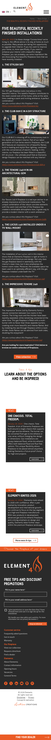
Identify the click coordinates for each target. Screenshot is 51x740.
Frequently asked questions (15, 633)
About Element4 (11, 662)
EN (7, 12)
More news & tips (23, 540)
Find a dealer (9, 654)
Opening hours (10, 669)
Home (32, 19)
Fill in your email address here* (18, 600)
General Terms (10, 676)
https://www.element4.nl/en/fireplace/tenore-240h (24, 219)
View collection (23, 357)
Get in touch (9, 637)
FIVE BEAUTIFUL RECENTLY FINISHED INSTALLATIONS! (27, 21)
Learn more (35, 459)
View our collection (12, 648)
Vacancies (8, 672)
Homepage (25, 12)
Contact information (12, 665)
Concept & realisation (25, 702)
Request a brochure (12, 651)
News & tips (42, 19)
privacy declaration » (30, 619)
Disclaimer (21, 697)
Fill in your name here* (15, 590)
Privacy (31, 697)
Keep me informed (36, 624)
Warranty (8, 640)
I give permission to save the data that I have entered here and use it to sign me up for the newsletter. (26, 612)
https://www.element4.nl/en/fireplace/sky (20, 106)
